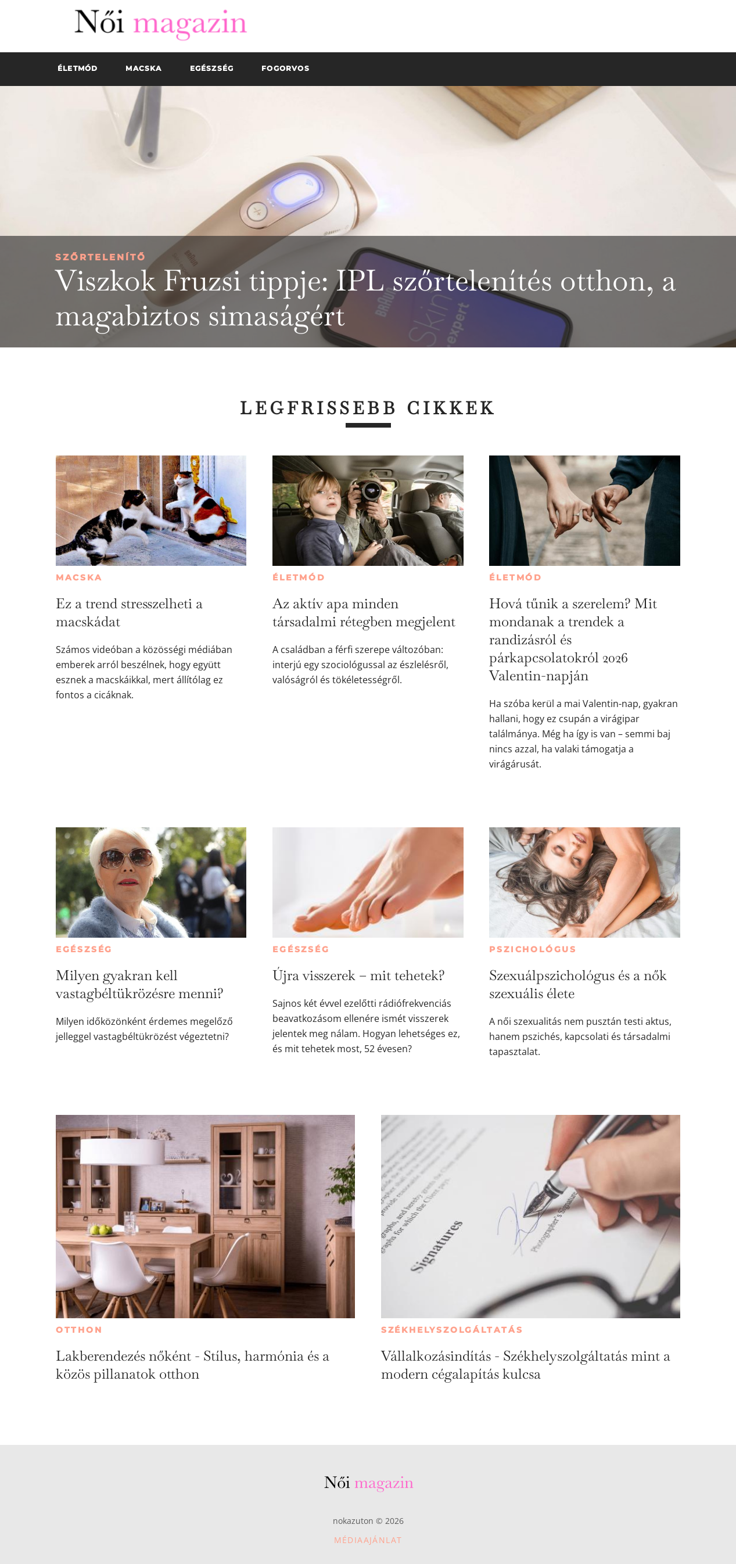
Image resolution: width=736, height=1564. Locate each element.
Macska (79, 577)
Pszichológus (533, 949)
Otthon (79, 1330)
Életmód (299, 577)
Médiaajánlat (368, 1539)
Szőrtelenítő (100, 257)
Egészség (84, 949)
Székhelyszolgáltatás (452, 1330)
